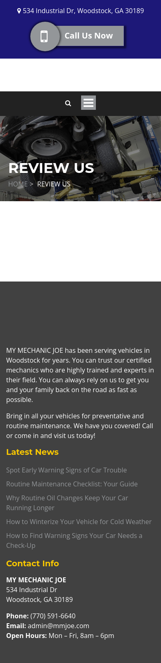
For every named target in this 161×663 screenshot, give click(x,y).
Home (18, 183)
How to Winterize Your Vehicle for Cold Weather (79, 521)
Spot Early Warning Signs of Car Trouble (66, 470)
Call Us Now (83, 35)
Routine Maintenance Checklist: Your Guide (72, 483)
